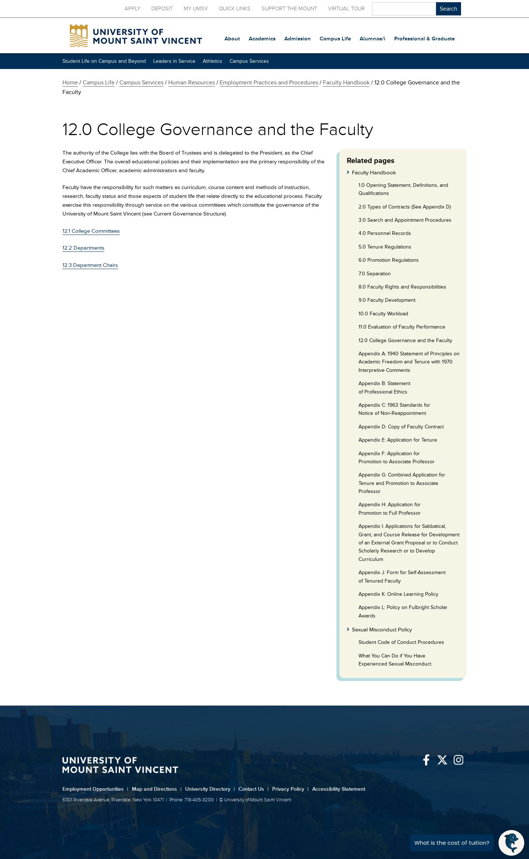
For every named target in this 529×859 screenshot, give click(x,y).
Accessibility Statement (338, 789)
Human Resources (191, 82)
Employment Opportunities (95, 789)
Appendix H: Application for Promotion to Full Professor (390, 508)
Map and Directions (156, 789)
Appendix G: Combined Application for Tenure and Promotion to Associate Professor (402, 483)
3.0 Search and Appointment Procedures (405, 220)
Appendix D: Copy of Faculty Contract (401, 427)
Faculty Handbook (346, 82)
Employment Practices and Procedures (269, 82)
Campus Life (99, 82)
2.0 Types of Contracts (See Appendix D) (405, 207)
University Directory (210, 789)
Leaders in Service (174, 61)
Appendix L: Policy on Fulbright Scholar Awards (403, 611)
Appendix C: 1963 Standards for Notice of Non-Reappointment (394, 409)
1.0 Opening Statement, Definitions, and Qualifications (403, 189)
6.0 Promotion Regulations (389, 260)
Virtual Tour (346, 8)
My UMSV (196, 8)
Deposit (162, 8)
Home (70, 82)
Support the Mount (289, 8)
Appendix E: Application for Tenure (398, 440)
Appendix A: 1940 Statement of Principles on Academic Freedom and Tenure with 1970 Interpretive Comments (409, 362)
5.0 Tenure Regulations (385, 247)
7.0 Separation (375, 274)
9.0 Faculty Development (387, 300)
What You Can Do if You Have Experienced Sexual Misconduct (395, 660)
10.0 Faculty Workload (383, 314)
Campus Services (249, 61)
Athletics (212, 61)
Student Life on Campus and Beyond (104, 61)
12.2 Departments (83, 247)
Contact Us (253, 789)
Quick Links (235, 8)
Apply (132, 8)
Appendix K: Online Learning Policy (398, 594)
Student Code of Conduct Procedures (401, 642)
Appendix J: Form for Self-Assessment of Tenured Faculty (402, 576)
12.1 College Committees (91, 231)
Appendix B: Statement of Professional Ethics (384, 387)
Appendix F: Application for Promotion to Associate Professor (397, 457)
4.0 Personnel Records (385, 233)
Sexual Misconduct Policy (382, 629)
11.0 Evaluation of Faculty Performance (402, 327)
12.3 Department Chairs (90, 265)
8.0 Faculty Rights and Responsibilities (402, 287)
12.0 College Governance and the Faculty (405, 340)
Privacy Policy (290, 789)
